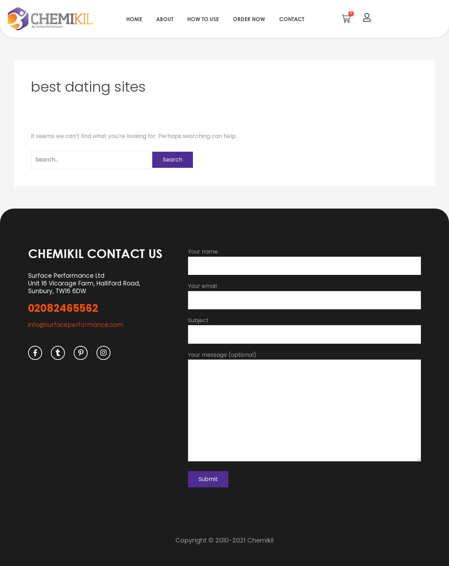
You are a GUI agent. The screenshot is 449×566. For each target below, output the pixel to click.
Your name (304, 261)
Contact (291, 19)
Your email (304, 295)
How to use (203, 19)
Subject (304, 330)
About (164, 19)
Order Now (249, 19)
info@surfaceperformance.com (75, 325)
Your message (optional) (304, 408)
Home (134, 19)
